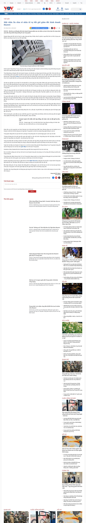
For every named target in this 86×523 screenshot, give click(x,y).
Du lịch (65, 206)
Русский (67, 3)
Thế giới (19, 13)
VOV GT (58, 0)
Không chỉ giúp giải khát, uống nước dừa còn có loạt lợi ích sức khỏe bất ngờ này (72, 355)
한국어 (51, 3)
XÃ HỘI (64, 281)
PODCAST (65, 139)
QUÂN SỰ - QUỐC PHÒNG (70, 23)
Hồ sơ (64, 434)
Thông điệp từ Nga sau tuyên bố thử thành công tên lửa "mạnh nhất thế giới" (72, 56)
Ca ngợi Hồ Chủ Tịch (68, 156)
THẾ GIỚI (7, 19)
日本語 (38, 3)
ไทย (81, 3)
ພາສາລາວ (59, 3)
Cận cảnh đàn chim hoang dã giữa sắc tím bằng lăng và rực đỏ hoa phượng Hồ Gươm (72, 232)
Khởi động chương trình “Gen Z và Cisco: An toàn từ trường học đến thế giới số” (72, 123)
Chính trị (11, 13)
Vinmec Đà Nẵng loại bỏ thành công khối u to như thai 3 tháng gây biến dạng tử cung (72, 342)
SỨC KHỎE (65, 320)
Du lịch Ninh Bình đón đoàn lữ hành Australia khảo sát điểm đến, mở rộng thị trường (72, 238)
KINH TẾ (64, 245)
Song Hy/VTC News (56, 173)
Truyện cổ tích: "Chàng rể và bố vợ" (71, 158)
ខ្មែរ (44, 3)
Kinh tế (28, 13)
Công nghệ (62, 13)
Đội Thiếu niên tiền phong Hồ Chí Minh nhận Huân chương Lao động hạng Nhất (72, 312)
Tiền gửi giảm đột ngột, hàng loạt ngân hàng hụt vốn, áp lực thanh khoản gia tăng (72, 273)
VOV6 (52, 0)
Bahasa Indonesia (29, 3)
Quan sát (65, 359)
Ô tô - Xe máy (49, 13)
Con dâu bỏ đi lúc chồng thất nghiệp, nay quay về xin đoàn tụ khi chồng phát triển (72, 162)
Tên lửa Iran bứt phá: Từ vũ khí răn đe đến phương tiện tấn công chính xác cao (72, 380)
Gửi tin (32, 191)
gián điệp (23, 146)
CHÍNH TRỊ (65, 470)
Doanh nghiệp (56, 13)
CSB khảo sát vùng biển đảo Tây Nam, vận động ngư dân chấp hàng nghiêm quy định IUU (72, 45)
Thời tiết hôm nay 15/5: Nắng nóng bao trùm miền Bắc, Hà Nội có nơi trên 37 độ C (72, 307)
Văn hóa (76, 13)
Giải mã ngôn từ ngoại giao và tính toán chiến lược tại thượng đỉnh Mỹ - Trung (72, 385)
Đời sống (72, 13)
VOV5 (47, 0)
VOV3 (36, 0)
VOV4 (41, 0)
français (11, 3)
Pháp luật (39, 13)
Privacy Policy (22, 189)
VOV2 (31, 0)
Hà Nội (18, 9)
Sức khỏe (67, 13)
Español (74, 3)
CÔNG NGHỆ (66, 101)
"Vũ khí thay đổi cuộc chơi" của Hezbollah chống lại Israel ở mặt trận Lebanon (72, 50)
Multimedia (24, 13)
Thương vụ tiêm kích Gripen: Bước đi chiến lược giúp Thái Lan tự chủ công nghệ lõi (72, 61)
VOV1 (26, 0)
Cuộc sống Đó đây (69, 398)
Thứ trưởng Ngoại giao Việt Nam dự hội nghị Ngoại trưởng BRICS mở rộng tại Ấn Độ (72, 492)
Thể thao (43, 13)
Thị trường (33, 13)
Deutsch (19, 3)
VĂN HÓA (65, 172)
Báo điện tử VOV (65, 18)
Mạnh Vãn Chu (33, 160)
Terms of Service (28, 189)
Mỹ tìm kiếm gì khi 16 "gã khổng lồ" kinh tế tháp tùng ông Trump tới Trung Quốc (72, 390)
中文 (5, 3)
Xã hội (15, 13)
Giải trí (80, 13)
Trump (17, 76)
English (67, 9)
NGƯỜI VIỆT (66, 65)
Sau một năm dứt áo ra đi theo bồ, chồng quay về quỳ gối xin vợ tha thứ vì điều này (72, 168)
